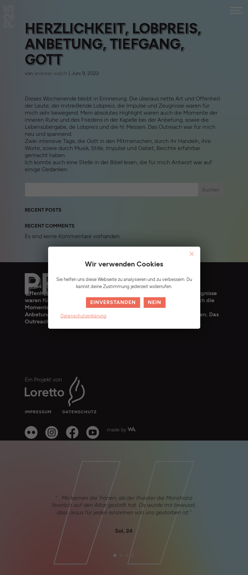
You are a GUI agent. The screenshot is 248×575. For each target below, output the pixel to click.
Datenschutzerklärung (83, 316)
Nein (154, 302)
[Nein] (191, 253)
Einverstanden (113, 302)
